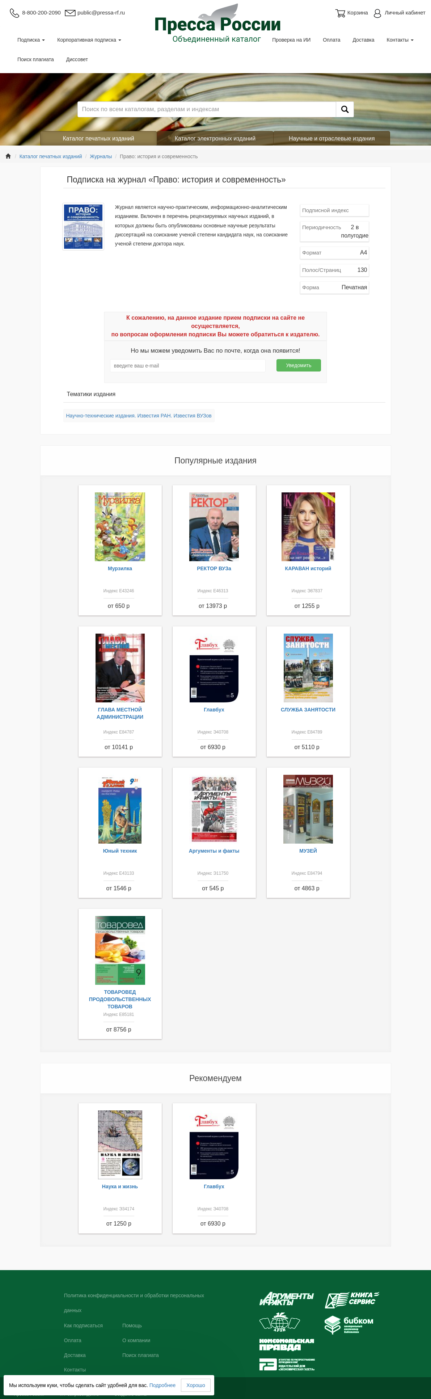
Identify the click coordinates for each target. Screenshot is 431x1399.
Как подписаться (83, 1325)
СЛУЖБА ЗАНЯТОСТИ (308, 710)
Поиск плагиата (35, 59)
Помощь (132, 1325)
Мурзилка (120, 568)
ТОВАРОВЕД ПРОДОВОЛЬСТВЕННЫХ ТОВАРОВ (120, 999)
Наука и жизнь (120, 1186)
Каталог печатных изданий (98, 138)
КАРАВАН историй (308, 568)
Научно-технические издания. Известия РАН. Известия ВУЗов (139, 416)
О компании (136, 1340)
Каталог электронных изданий (215, 138)
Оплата (331, 40)
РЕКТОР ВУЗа (214, 568)
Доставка (363, 40)
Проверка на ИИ (291, 40)
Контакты (400, 40)
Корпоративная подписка (89, 40)
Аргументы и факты (214, 851)
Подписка (31, 40)
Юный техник (120, 851)
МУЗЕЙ (308, 851)
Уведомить (298, 365)
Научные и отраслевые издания (332, 138)
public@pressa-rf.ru (94, 12)
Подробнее (162, 1385)
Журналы (101, 156)
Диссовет (77, 59)
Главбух (214, 710)
